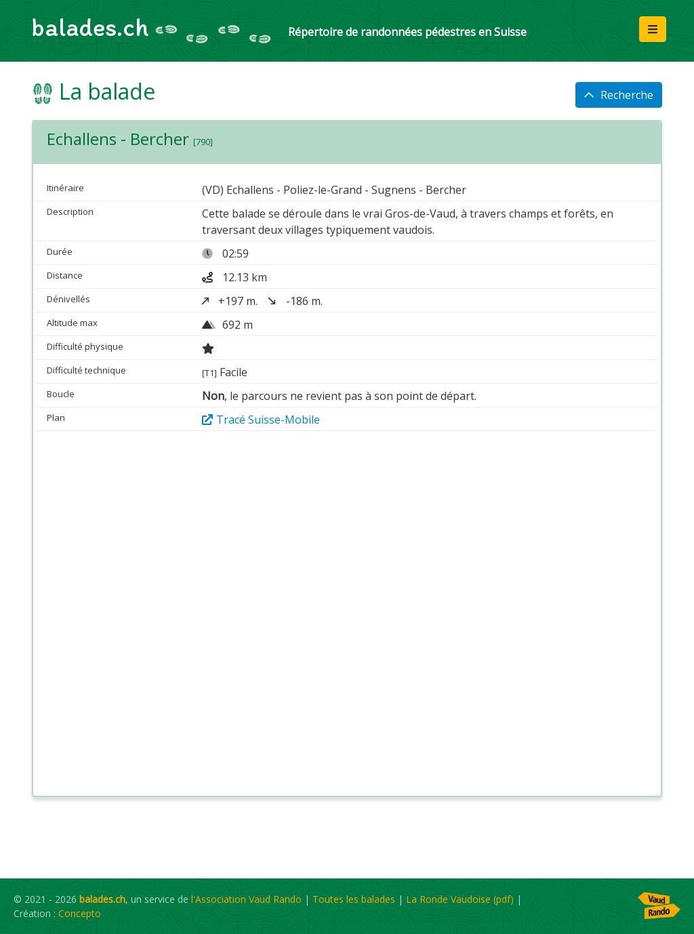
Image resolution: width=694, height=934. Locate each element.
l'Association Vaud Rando (246, 899)
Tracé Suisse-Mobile (261, 419)
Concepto (79, 913)
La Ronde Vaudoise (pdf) (460, 899)
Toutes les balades (353, 899)
